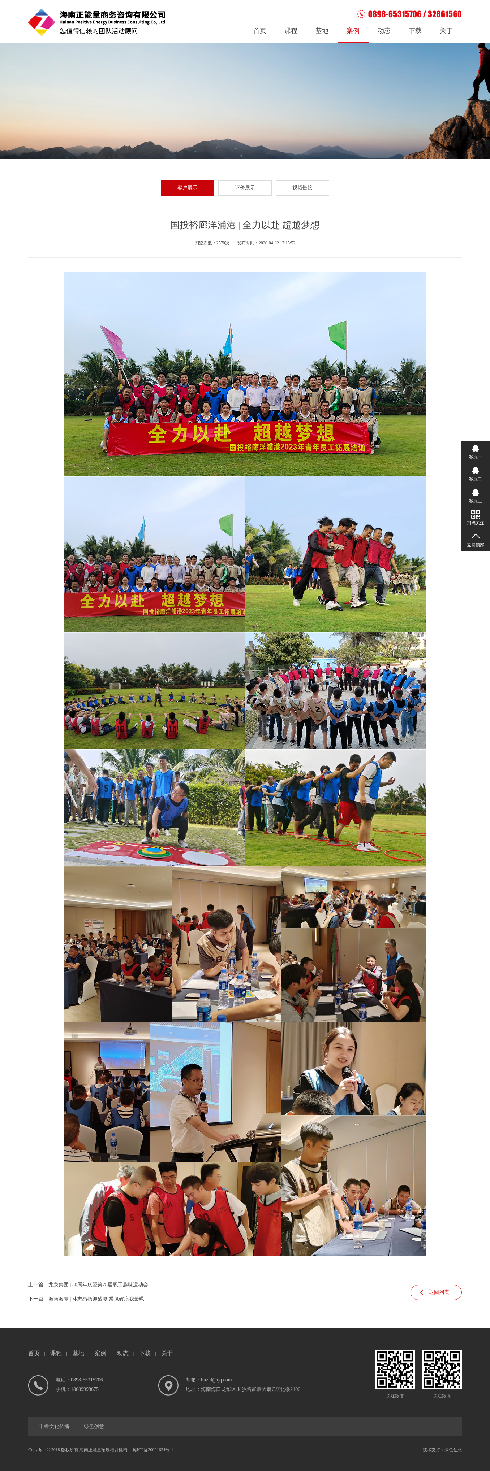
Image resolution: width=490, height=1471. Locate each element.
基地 (321, 30)
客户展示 (187, 188)
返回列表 (439, 1292)
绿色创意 (94, 1426)
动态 (384, 30)
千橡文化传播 (54, 1426)
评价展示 (245, 188)
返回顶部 (475, 544)
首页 (259, 30)
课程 (290, 30)
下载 (415, 30)
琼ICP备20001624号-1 (153, 1449)
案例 (353, 30)
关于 (446, 30)
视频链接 (302, 188)
